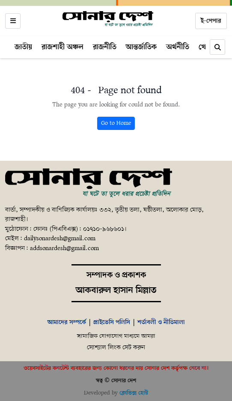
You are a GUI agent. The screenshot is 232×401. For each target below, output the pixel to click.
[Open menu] (13, 21)
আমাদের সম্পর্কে (67, 322)
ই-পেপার (211, 21)
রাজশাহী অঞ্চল (62, 47)
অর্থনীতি (177, 47)
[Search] (217, 47)
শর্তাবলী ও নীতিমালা (161, 322)
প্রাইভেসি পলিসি (111, 322)
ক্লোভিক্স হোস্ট (133, 393)
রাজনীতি (104, 47)
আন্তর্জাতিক (141, 47)
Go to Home (116, 123)
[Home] (107, 19)
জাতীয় (23, 47)
